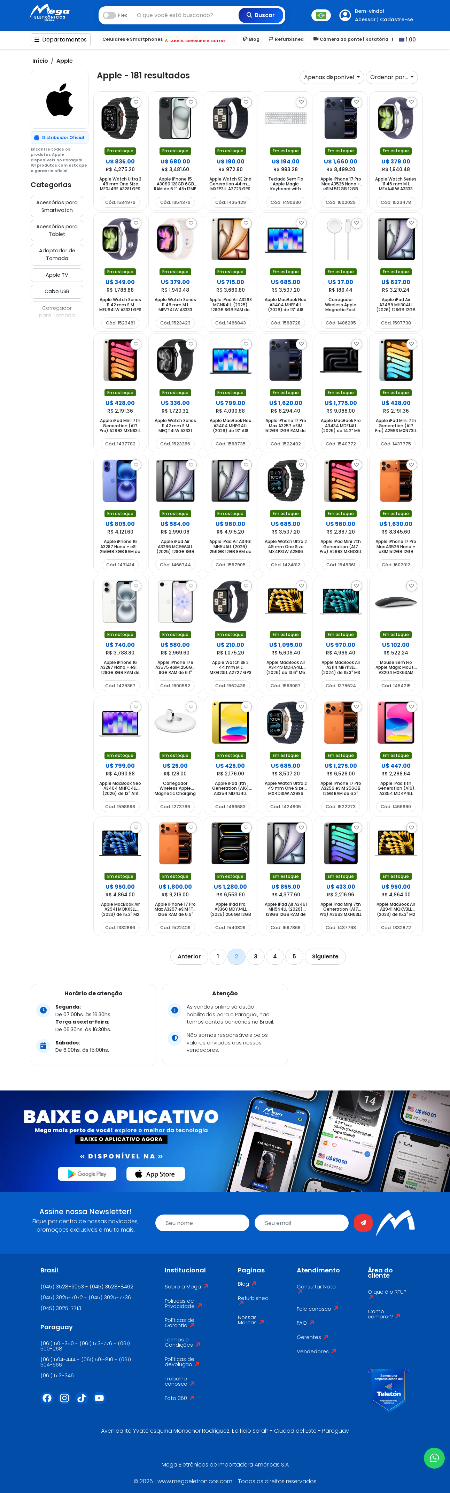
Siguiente (325, 956)
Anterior (189, 956)
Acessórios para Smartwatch (57, 206)
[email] (302, 1223)
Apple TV (57, 274)
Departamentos (60, 40)
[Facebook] (49, 1402)
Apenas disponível (330, 77)
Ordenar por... (389, 77)
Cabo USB (57, 291)
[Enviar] (363, 1223)
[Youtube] (101, 1402)
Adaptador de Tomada (57, 254)
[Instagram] (66, 1402)
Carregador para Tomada (57, 312)
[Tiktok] (84, 1402)
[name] (202, 1223)
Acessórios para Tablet (57, 230)
